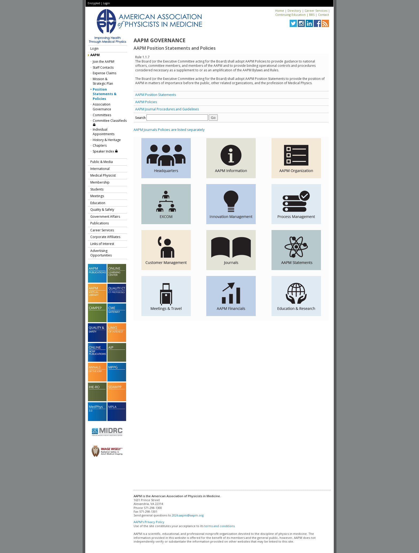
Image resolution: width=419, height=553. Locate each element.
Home (279, 11)
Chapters (100, 145)
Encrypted (94, 3)
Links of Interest (102, 244)
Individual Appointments (103, 132)
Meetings (97, 196)
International (100, 168)
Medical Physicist (103, 175)
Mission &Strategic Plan (103, 81)
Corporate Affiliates (105, 237)
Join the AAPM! (103, 61)
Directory (294, 11)
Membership (100, 182)
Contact (323, 15)
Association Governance (102, 106)
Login (106, 3)
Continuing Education (290, 15)
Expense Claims (104, 73)
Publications (99, 223)
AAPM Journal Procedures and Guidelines (167, 109)
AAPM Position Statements (155, 94)
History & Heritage (107, 140)
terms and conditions (219, 526)
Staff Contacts (103, 67)
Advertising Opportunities (101, 253)
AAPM (95, 55)
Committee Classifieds (110, 122)
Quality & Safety (102, 209)
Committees (102, 115)
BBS (312, 15)
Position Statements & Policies (105, 94)
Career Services (316, 11)
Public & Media (101, 161)
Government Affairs (105, 216)
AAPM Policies (146, 102)
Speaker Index (105, 151)
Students (96, 189)
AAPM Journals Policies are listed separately (169, 129)
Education (97, 203)
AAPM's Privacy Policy (149, 522)
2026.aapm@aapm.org (188, 515)
